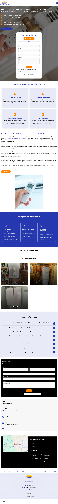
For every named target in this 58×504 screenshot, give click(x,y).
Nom (30, 44)
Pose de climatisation (37, 460)
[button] (54, 3)
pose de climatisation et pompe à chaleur (15, 139)
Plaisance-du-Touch (37, 444)
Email (19, 49)
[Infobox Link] (9, 412)
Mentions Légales (29, 495)
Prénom (20, 44)
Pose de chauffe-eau (37, 459)
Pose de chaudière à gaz (37, 457)
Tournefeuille (35, 445)
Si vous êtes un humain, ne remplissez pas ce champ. (13, 394)
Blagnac (34, 447)
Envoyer (29, 67)
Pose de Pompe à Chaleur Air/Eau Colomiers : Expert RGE (45, 472)
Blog (29, 492)
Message (20, 58)
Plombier (34, 456)
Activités (29, 494)
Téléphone (20, 53)
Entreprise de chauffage (37, 454)
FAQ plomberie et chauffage (43, 140)
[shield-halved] (25, 75)
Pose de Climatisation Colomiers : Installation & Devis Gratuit (13, 472)
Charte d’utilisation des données (29, 497)
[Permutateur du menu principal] (57, 3)
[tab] (29, 324)
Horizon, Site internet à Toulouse (50, 501)
